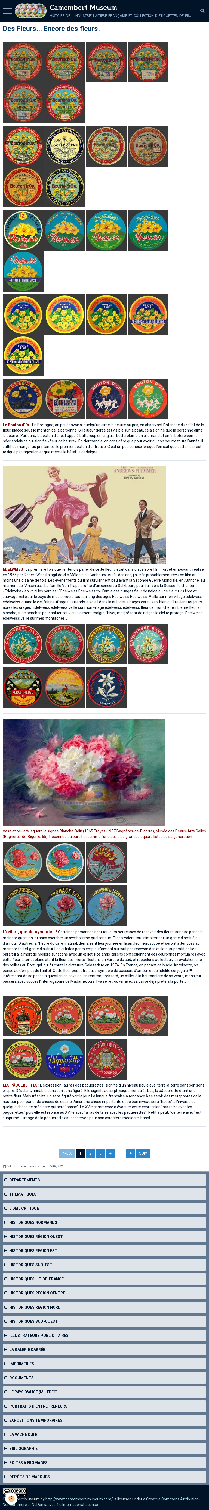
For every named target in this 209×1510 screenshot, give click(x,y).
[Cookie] (11, 1499)
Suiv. (143, 1153)
